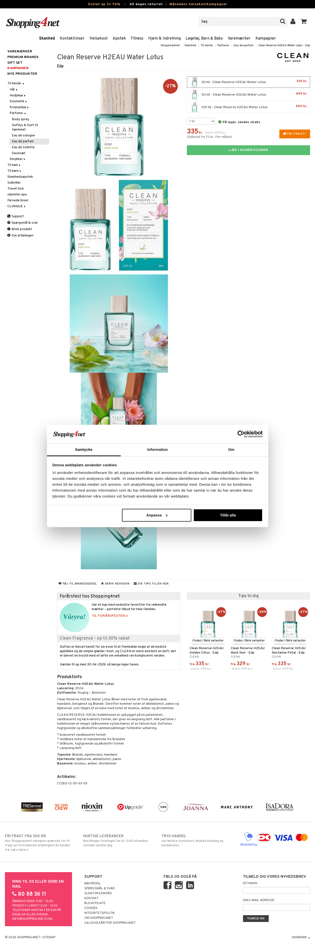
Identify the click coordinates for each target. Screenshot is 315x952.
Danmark (301, 937)
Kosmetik (19, 101)
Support (15, 216)
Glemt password (98, 893)
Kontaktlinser (72, 38)
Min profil (92, 884)
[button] (304, 21)
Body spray (20, 119)
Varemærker (239, 38)
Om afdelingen (20, 236)
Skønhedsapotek (20, 177)
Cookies (91, 908)
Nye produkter (22, 74)
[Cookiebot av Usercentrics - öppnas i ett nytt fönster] (241, 434)
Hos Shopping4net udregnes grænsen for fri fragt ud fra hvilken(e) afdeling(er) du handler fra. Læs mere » (40, 843)
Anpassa (157, 515)
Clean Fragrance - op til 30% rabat (95, 638)
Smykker (18, 159)
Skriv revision (115, 584)
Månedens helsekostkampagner (198, 4)
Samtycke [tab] (83, 449)
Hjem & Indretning (164, 38)
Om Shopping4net (98, 918)
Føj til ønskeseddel (78, 584)
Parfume (223, 45)
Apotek (119, 38)
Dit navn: (250, 883)
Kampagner (265, 38)
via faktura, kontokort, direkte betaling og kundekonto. (196, 841)
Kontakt (91, 898)
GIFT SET (14, 63)
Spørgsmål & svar (22, 223)
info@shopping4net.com (32, 919)
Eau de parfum (244, 45)
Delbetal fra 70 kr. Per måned (209, 137)
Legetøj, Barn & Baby (204, 38)
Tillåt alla (228, 515)
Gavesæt (19, 153)
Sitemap (49, 937)
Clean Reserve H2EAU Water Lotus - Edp (284, 45)
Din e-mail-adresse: (259, 900)
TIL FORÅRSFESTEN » (110, 616)
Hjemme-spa (17, 194)
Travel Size (15, 189)
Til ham (14, 165)
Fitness (137, 38)
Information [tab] (157, 449)
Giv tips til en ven (151, 584)
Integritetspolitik (99, 913)
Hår (14, 90)
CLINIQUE (16, 206)
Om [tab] (231, 449)
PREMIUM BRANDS (22, 57)
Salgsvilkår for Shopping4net (110, 923)
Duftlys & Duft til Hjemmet (25, 127)
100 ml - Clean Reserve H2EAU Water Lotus (248, 107)
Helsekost (99, 38)
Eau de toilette (23, 147)
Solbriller (14, 183)
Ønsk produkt (19, 229)
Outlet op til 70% (104, 4)
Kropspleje (20, 107)
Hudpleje (18, 95)
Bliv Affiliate (94, 903)
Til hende (207, 45)
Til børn (14, 171)
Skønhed (47, 38)
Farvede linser (18, 200)
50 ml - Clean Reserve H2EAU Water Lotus (248, 95)
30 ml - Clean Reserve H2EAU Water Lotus (248, 82)
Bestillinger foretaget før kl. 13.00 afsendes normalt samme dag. (118, 841)
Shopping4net (170, 45)
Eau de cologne (23, 135)
